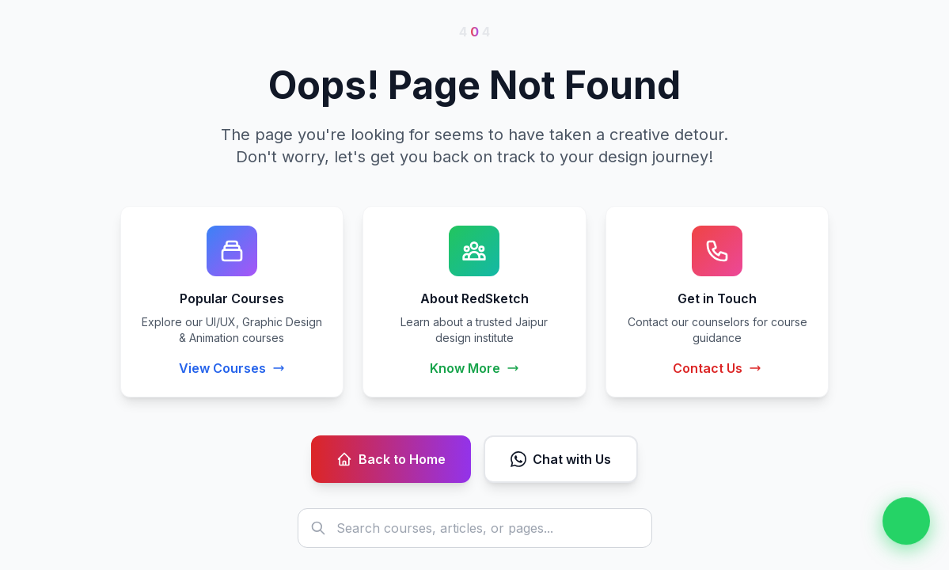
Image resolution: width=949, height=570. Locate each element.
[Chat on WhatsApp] (906, 521)
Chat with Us (561, 459)
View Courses (232, 368)
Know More (474, 368)
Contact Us (717, 368)
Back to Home (391, 459)
